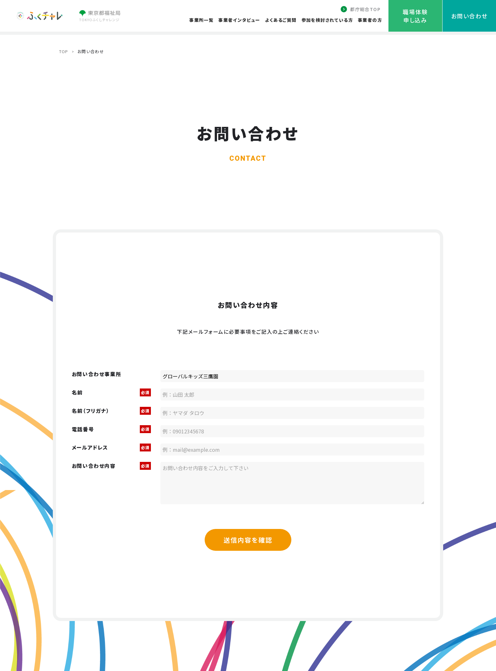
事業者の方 (370, 20)
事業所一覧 (201, 20)
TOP (63, 51)
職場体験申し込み (415, 16)
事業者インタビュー (239, 20)
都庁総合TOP (365, 9)
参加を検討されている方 (327, 20)
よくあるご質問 (281, 20)
